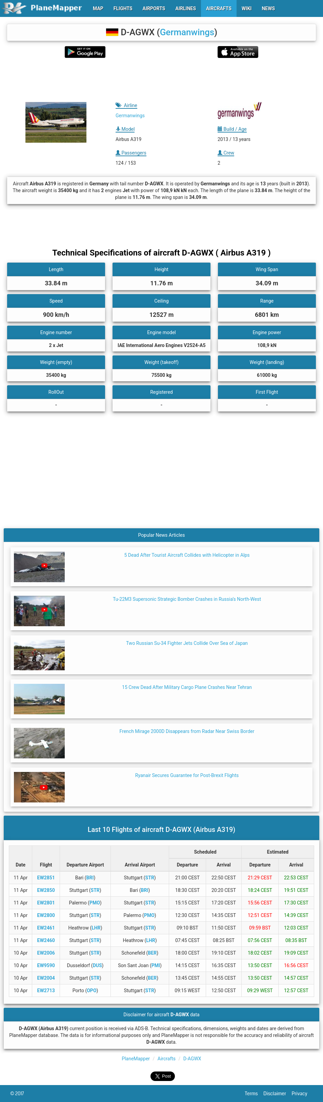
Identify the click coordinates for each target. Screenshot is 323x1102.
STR (149, 877)
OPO (91, 990)
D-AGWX (192, 1058)
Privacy (302, 1093)
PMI (156, 965)
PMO (94, 902)
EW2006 (46, 953)
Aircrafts (167, 1058)
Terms (254, 1093)
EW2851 (46, 877)
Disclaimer (277, 1093)
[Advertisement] (161, 80)
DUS (97, 965)
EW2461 (46, 928)
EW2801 (46, 902)
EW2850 (46, 890)
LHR (96, 928)
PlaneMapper (136, 1058)
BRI (90, 877)
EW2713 (46, 990)
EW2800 (46, 915)
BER (152, 953)
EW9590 (46, 965)
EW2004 (46, 978)
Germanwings (187, 32)
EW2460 (46, 940)
